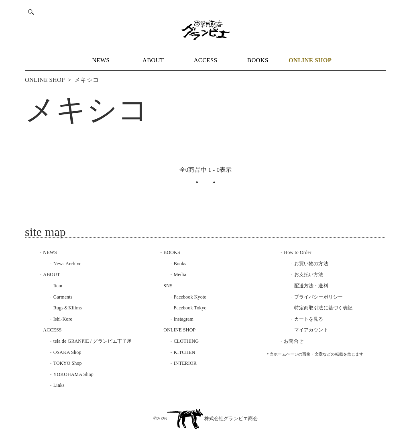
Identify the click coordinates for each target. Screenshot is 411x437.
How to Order (297, 252)
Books (180, 263)
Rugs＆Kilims (67, 308)
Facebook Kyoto (190, 297)
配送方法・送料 (311, 286)
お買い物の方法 (311, 263)
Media (180, 274)
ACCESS (206, 60)
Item (58, 286)
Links (59, 385)
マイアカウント (311, 330)
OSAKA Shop (67, 352)
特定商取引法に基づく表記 (323, 308)
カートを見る (309, 319)
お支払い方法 (309, 274)
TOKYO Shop (67, 363)
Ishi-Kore (62, 319)
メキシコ (86, 80)
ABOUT (153, 60)
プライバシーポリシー (318, 297)
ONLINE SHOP (45, 80)
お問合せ (293, 341)
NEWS (101, 60)
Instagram (183, 319)
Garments (63, 297)
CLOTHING (186, 341)
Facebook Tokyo (190, 308)
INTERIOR (185, 363)
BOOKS (257, 60)
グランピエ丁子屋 (112, 341)
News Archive (67, 263)
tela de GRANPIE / (73, 341)
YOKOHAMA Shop (73, 374)
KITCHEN (184, 352)
